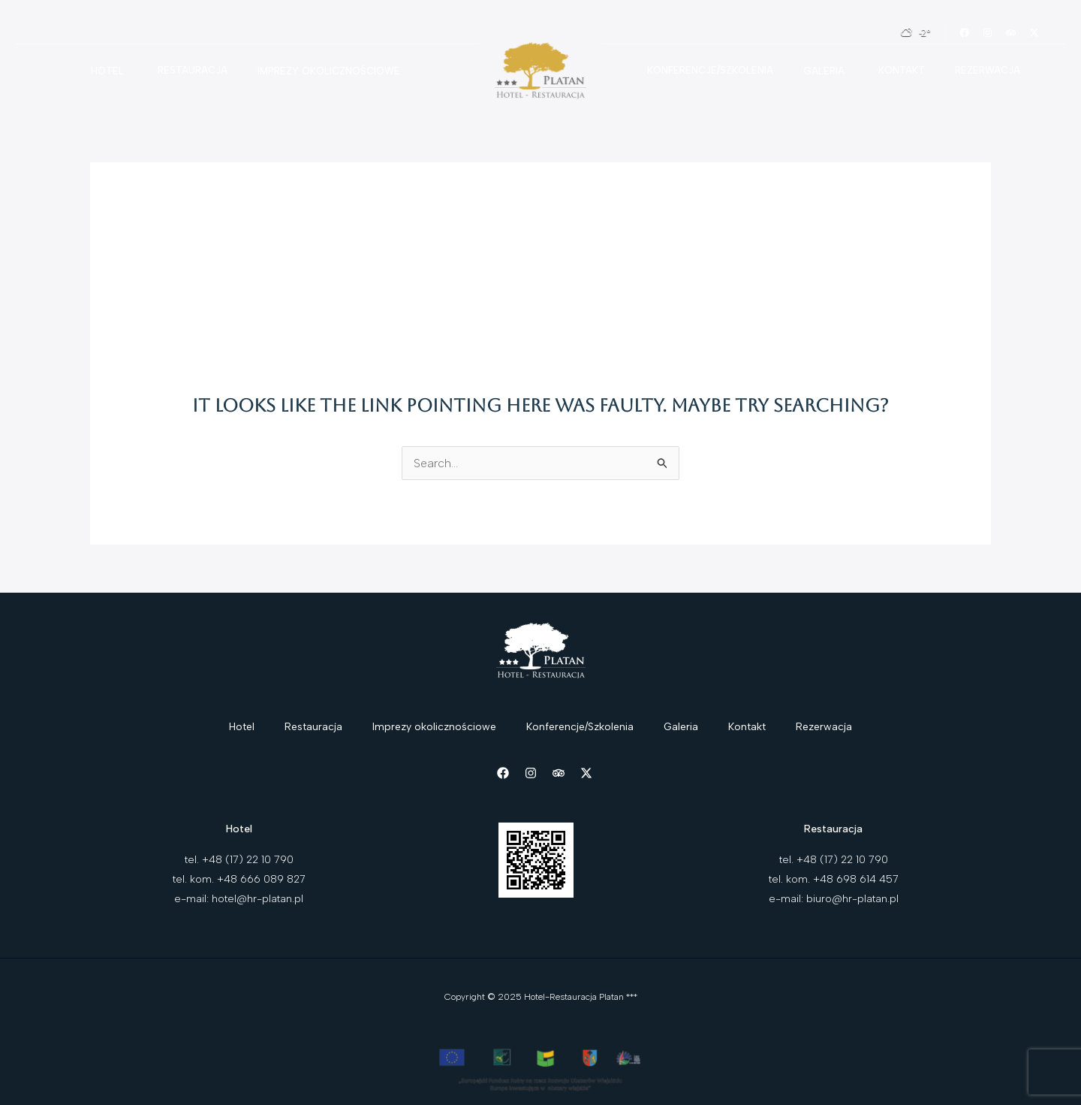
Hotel (107, 71)
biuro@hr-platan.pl (852, 898)
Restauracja (192, 70)
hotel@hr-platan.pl (257, 898)
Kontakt (901, 70)
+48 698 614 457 (856, 879)
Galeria (824, 71)
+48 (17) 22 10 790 (248, 859)
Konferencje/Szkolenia (710, 70)
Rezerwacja (987, 70)
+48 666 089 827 (261, 879)
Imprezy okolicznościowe (328, 71)
